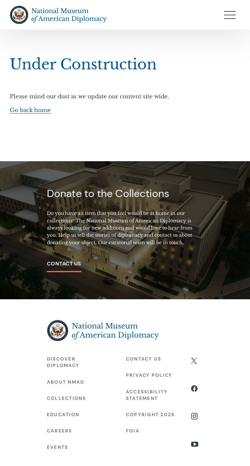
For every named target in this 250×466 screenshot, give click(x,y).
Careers (59, 431)
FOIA (133, 431)
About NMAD (65, 382)
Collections (66, 398)
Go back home (30, 110)
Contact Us (64, 263)
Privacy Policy (149, 375)
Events (57, 447)
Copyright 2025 (150, 414)
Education (63, 414)
